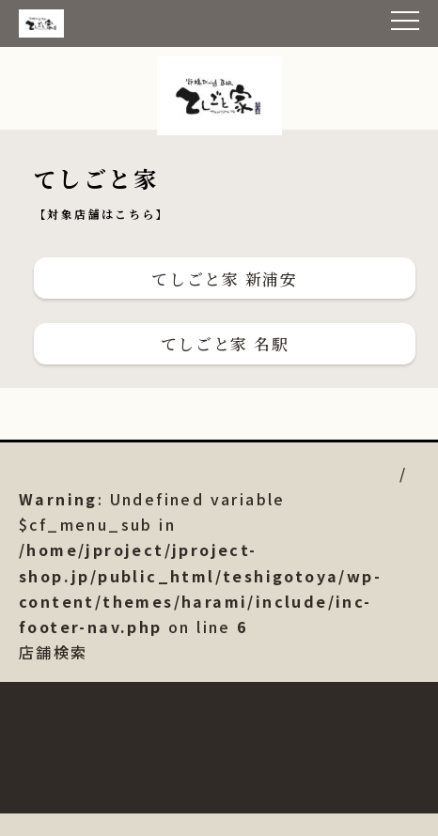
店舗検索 (200, 575)
